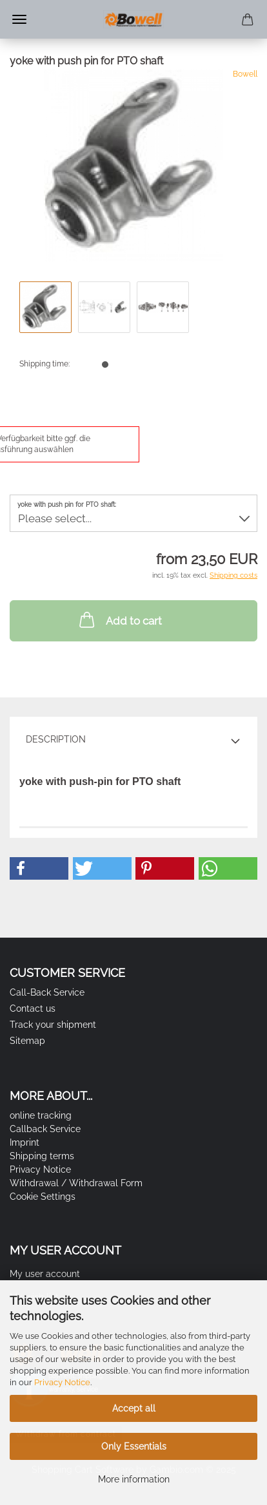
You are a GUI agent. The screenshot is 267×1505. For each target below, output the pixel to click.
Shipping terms (42, 1156)
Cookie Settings (42, 1196)
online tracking (41, 1115)
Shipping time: (44, 363)
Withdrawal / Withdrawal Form (76, 1183)
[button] (39, 868)
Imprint (24, 1142)
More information (134, 1479)
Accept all (133, 1408)
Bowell (245, 74)
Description (56, 739)
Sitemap (27, 1041)
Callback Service (45, 1129)
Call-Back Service (47, 992)
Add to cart (119, 619)
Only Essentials (133, 1446)
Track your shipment (53, 1024)
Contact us (32, 1008)
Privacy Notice (62, 1382)
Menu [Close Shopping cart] (19, 19)
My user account (45, 1274)
